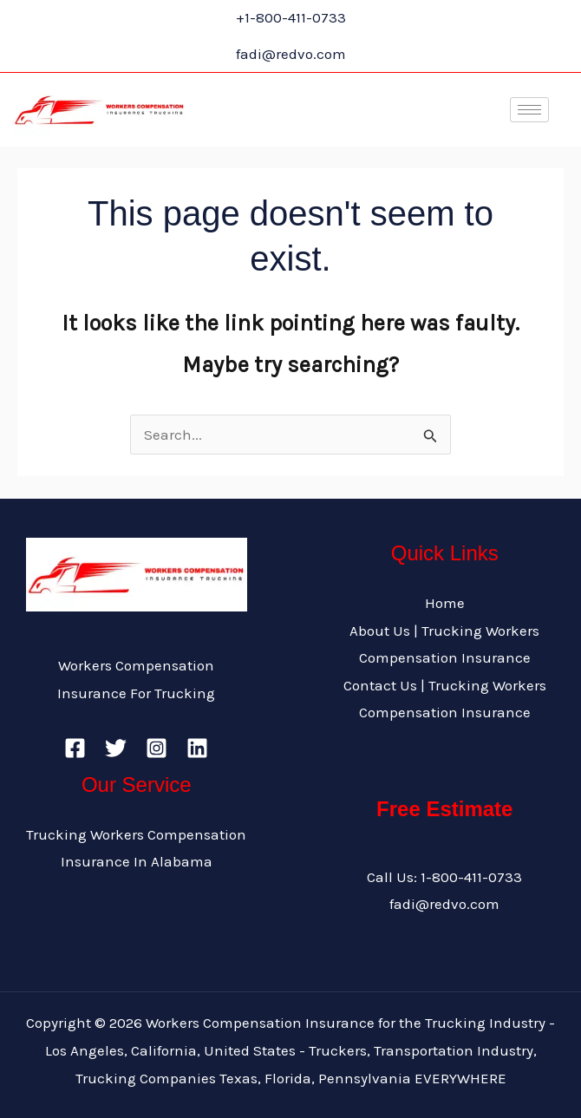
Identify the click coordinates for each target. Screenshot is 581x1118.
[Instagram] (156, 748)
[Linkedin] (197, 748)
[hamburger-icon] (529, 109)
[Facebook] (75, 748)
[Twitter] (116, 748)
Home (445, 602)
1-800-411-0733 (471, 877)
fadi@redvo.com (444, 903)
